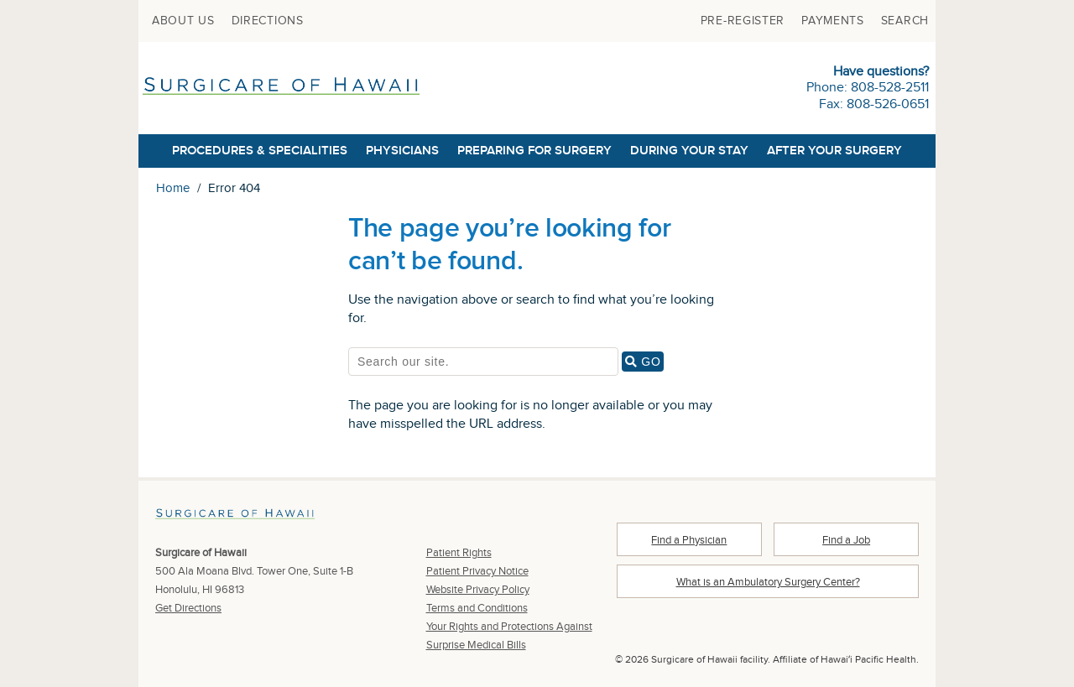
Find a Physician (689, 540)
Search (905, 21)
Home (173, 188)
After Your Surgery (834, 150)
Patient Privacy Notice (477, 571)
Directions (268, 21)
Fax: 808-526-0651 (874, 104)
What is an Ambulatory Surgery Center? (768, 582)
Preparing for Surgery (534, 150)
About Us (183, 21)
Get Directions (188, 608)
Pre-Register (743, 21)
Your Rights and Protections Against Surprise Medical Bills (509, 636)
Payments (832, 21)
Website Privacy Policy (477, 589)
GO (644, 361)
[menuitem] (183, 21)
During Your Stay (689, 150)
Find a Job (846, 540)
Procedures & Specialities (259, 150)
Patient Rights (459, 552)
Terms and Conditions (477, 608)
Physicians (402, 150)
